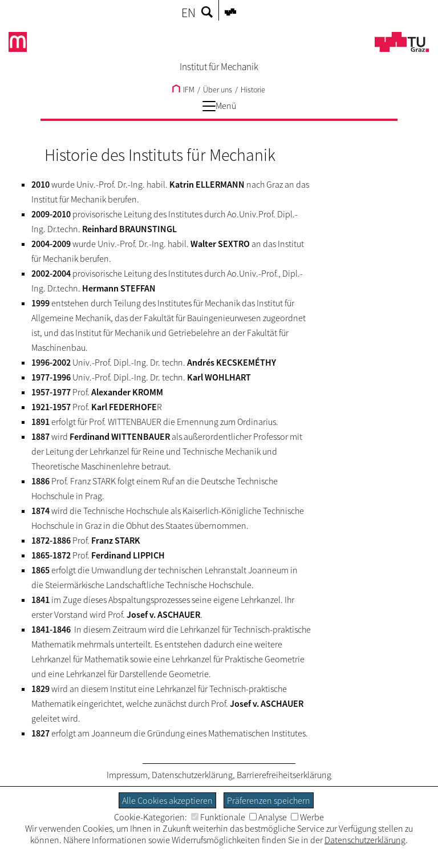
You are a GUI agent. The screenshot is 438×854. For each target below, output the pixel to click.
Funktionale (218, 817)
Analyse (268, 817)
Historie (253, 89)
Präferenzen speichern (268, 800)
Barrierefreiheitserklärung (284, 774)
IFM (183, 89)
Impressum (127, 774)
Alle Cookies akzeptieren (167, 800)
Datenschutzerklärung (192, 774)
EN (188, 13)
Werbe (307, 817)
